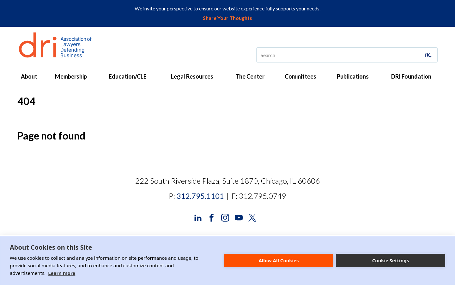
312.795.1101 (200, 195)
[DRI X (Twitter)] (252, 217)
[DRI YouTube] (239, 217)
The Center (249, 76)
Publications (353, 76)
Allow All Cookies (278, 260)
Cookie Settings (390, 260)
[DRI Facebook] (211, 217)
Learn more (61, 273)
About (29, 76)
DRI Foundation (411, 76)
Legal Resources (192, 76)
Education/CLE (128, 76)
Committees (300, 76)
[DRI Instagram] (225, 217)
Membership (71, 76)
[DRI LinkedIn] (198, 217)
